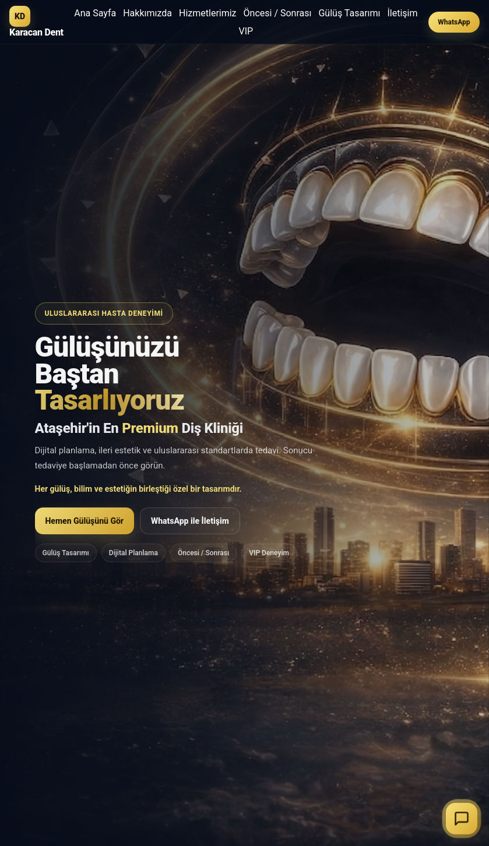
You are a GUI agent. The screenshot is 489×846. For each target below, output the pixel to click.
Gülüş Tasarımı (349, 13)
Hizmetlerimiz (208, 13)
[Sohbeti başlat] (461, 818)
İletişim (403, 13)
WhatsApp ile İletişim (190, 522)
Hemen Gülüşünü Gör (84, 522)
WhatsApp (454, 22)
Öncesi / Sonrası (278, 13)
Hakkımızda (147, 13)
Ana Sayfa (95, 13)
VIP (246, 31)
